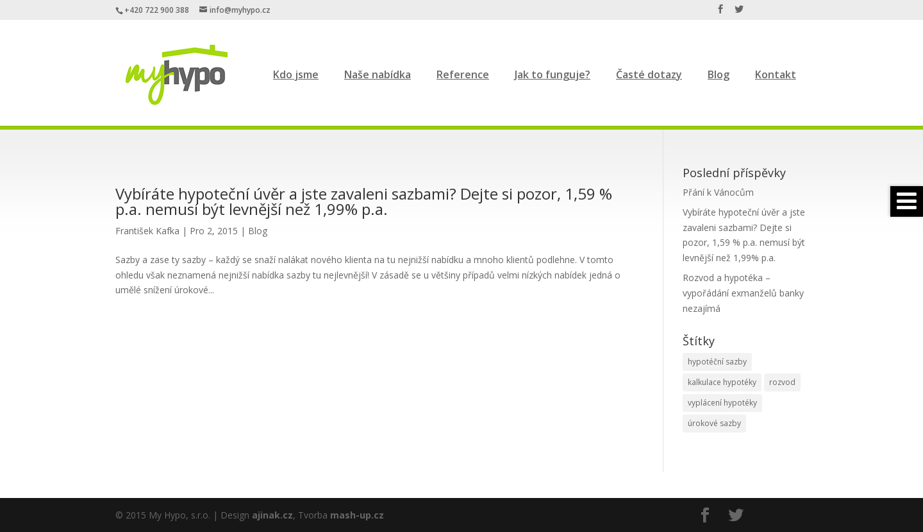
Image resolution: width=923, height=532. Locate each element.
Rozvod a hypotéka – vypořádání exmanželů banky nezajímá (743, 292)
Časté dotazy (649, 74)
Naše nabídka (377, 74)
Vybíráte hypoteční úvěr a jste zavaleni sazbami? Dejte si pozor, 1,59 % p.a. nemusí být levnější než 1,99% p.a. (363, 201)
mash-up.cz (357, 515)
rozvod (782, 382)
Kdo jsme (296, 74)
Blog (718, 74)
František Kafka (147, 231)
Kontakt (775, 74)
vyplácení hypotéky (722, 402)
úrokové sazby (714, 423)
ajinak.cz (272, 515)
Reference (463, 74)
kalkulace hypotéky (722, 382)
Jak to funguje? (552, 74)
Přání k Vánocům (718, 192)
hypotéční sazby (717, 361)
